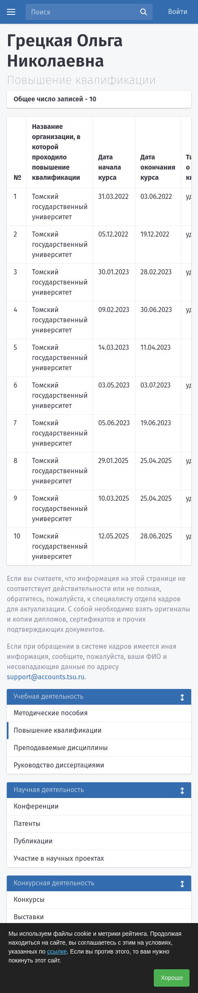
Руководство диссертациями (59, 765)
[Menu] (11, 12)
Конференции (36, 806)
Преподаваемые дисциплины (61, 748)
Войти (178, 12)
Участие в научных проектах (59, 858)
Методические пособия (51, 713)
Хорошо (172, 977)
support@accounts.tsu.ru (46, 677)
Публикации (33, 841)
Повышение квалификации (58, 730)
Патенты (27, 824)
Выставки (29, 917)
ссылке (57, 951)
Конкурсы (29, 899)
